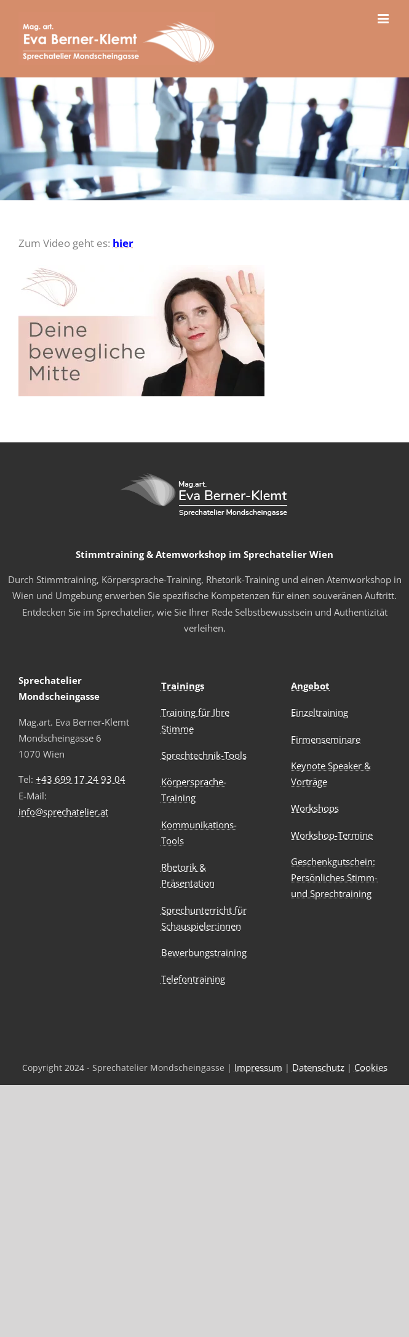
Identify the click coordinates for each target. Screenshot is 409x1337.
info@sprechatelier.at (63, 812)
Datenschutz (318, 1067)
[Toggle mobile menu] (384, 18)
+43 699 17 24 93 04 (80, 779)
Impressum (258, 1067)
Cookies (370, 1067)
